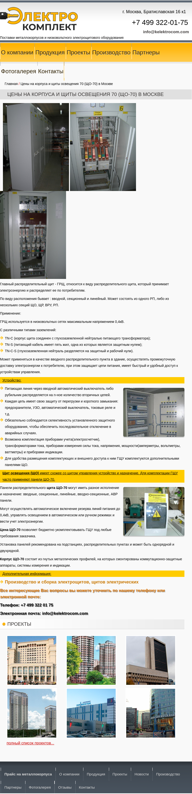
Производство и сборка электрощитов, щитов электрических (72, 582)
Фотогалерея (18, 71)
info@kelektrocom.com (166, 32)
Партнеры (146, 52)
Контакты (51, 71)
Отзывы (65, 787)
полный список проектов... (30, 743)
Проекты (78, 52)
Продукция (50, 52)
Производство (111, 52)
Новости (142, 774)
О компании (17, 52)
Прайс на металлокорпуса (28, 774)
